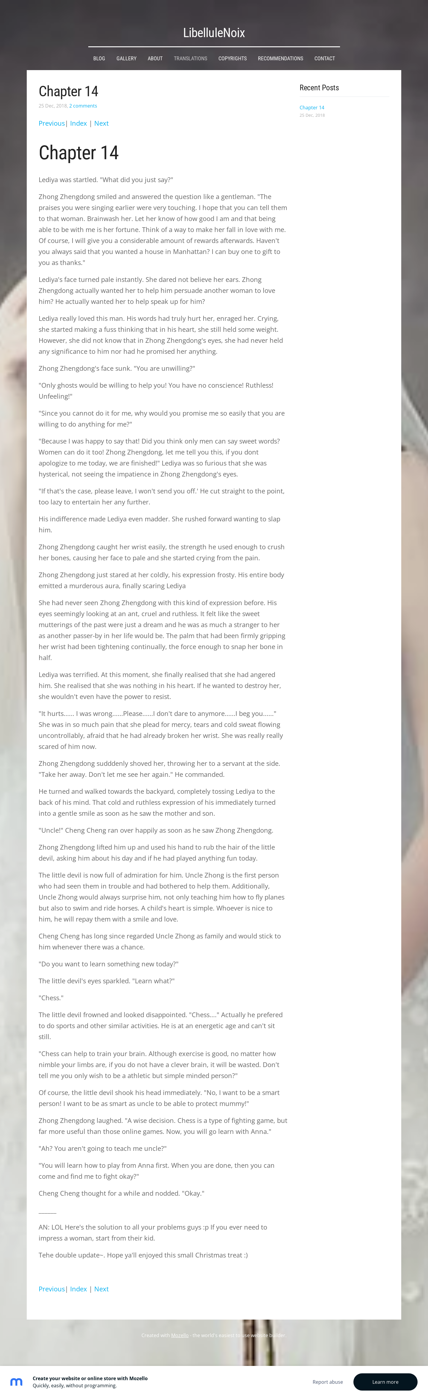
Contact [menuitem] (324, 48)
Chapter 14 (68, 80)
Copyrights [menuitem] (232, 48)
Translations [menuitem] (190, 48)
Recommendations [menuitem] (280, 48)
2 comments (83, 94)
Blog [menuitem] (99, 48)
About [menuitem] (155, 48)
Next (101, 112)
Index (79, 112)
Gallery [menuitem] (126, 48)
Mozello (180, 1324)
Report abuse (328, 1382)
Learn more (385, 1382)
